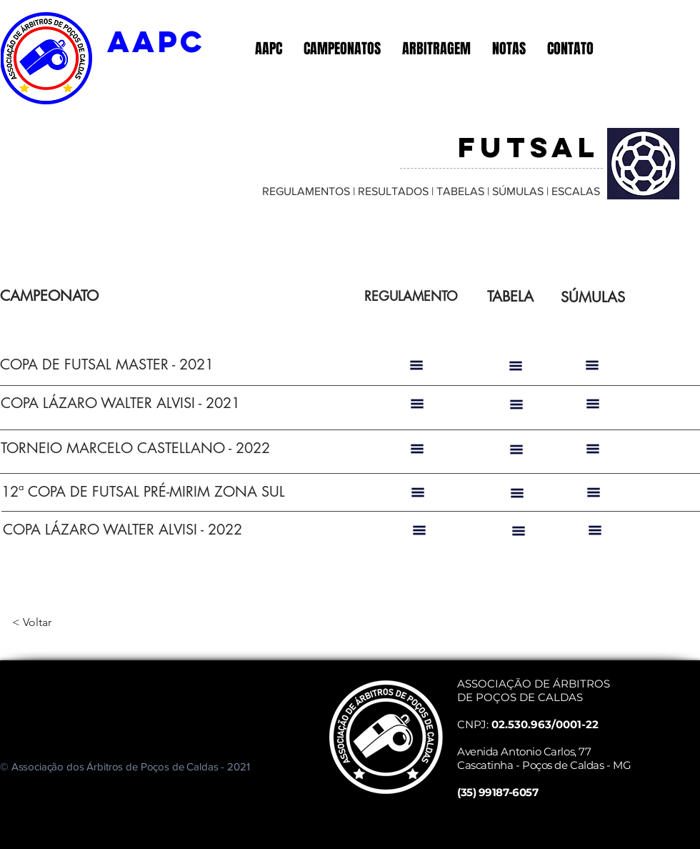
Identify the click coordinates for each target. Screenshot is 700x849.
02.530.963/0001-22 (545, 724)
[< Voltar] (59, 622)
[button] (268, 48)
